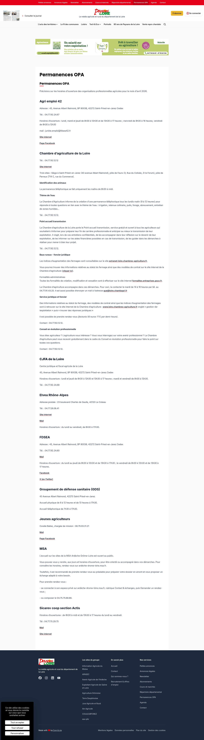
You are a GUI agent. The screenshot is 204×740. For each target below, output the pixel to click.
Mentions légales (105, 730)
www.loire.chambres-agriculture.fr (120, 306)
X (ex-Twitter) (46, 479)
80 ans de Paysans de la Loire (127, 24)
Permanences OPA (148, 697)
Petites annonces (147, 666)
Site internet (46, 137)
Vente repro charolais (151, 24)
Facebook (44, 473)
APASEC (85, 674)
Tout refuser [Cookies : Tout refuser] (17, 728)
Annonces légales (147, 671)
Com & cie (57, 730)
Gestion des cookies (156, 730)
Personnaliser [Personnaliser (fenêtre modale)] (17, 733)
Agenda (143, 702)
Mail (42, 421)
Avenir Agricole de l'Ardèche (94, 679)
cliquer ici (67, 271)
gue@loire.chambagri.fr (115, 290)
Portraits (107, 24)
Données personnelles (124, 730)
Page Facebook (47, 143)
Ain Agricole (87, 709)
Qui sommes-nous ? (119, 676)
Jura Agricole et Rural (91, 703)
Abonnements (146, 681)
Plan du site (141, 730)
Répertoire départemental (151, 692)
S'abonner (177, 13)
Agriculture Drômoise (91, 693)
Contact (114, 671)
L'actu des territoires (48, 24)
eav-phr (85, 719)
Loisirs (84, 24)
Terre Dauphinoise (90, 698)
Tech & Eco (95, 24)
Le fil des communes (69, 24)
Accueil (114, 666)
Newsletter (144, 676)
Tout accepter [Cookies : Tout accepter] (17, 722)
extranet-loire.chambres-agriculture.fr (128, 261)
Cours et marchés (147, 687)
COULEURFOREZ (89, 714)
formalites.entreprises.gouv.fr (147, 280)
